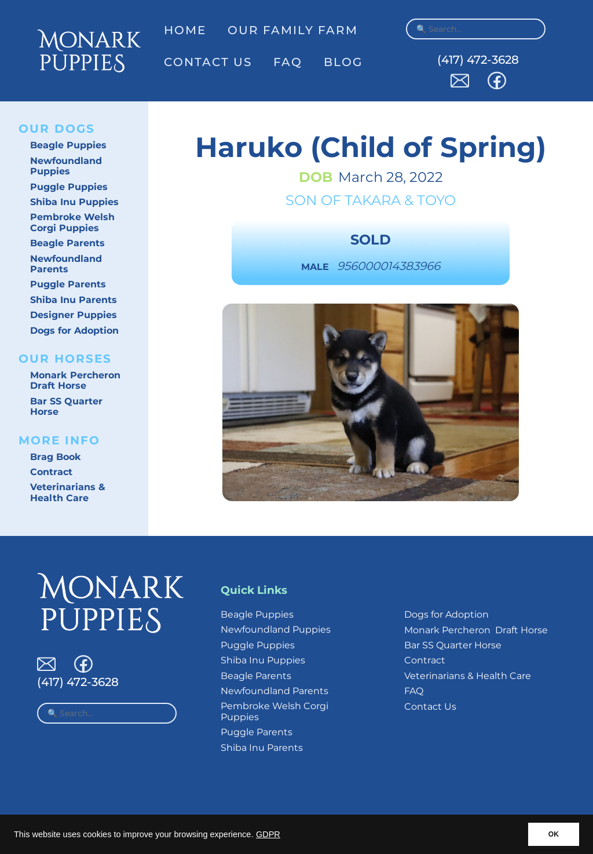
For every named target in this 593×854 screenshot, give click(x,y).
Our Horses (65, 359)
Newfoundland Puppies (66, 166)
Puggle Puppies (69, 186)
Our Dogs (57, 129)
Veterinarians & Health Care (67, 492)
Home (185, 30)
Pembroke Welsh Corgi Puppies (72, 222)
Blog (343, 62)
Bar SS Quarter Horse (66, 406)
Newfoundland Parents (66, 264)
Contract (51, 471)
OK (553, 834)
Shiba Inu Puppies (74, 201)
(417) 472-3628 (478, 60)
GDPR (268, 834)
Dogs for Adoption (74, 330)
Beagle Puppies (68, 145)
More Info (59, 440)
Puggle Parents (68, 284)
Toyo (436, 200)
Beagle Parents (67, 243)
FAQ (287, 62)
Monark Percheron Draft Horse (75, 380)
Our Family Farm (293, 30)
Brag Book (55, 456)
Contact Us (208, 62)
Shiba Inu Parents (73, 299)
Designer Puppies (73, 314)
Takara (373, 200)
